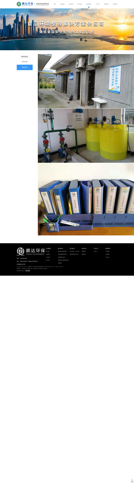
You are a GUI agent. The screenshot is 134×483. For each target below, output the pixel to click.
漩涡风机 (24, 268)
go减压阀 (41, 268)
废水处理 (71, 4)
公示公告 (107, 257)
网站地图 (19, 270)
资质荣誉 (48, 254)
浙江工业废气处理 (34, 268)
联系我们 (115, 4)
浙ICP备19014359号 (48, 266)
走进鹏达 (62, 4)
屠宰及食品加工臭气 (74, 254)
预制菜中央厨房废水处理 (63, 260)
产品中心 (98, 4)
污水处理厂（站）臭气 (74, 251)
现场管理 (24, 67)
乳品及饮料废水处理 (62, 254)
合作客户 (48, 260)
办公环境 (48, 257)
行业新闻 (107, 254)
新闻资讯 (106, 4)
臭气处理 (80, 4)
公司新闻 (107, 251)
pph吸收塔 (28, 268)
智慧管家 (24, 61)
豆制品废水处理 (61, 257)
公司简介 (48, 251)
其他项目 (60, 263)
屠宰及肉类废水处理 (62, 251)
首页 (55, 4)
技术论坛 (88, 4)
